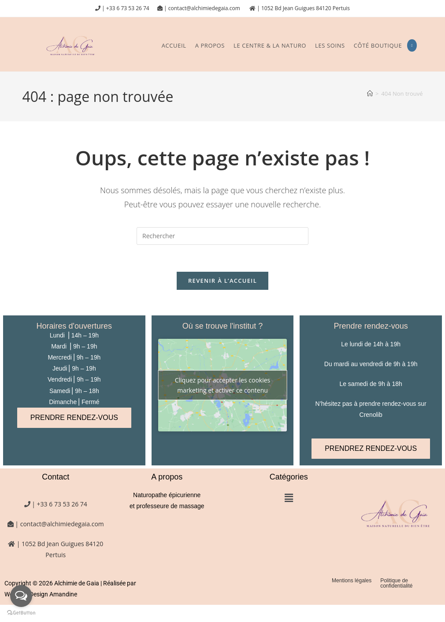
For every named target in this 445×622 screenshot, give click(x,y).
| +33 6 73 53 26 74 (124, 8)
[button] (288, 498)
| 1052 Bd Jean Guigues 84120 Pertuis (303, 8)
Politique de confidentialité (396, 583)
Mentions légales (351, 580)
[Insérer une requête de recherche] (222, 236)
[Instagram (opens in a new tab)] (411, 45)
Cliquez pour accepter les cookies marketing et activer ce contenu (223, 385)
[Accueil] (370, 93)
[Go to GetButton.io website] (21, 613)
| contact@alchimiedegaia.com (202, 8)
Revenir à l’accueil (222, 281)
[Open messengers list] (21, 596)
